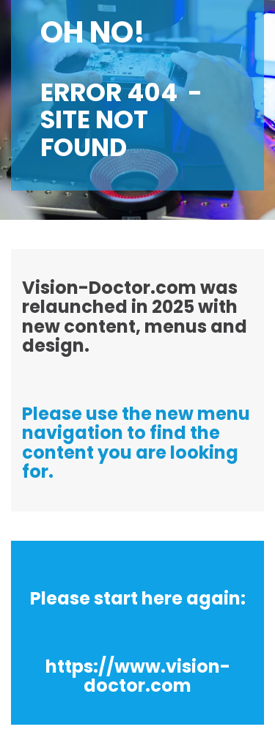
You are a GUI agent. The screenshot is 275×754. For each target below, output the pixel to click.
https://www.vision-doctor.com (137, 676)
